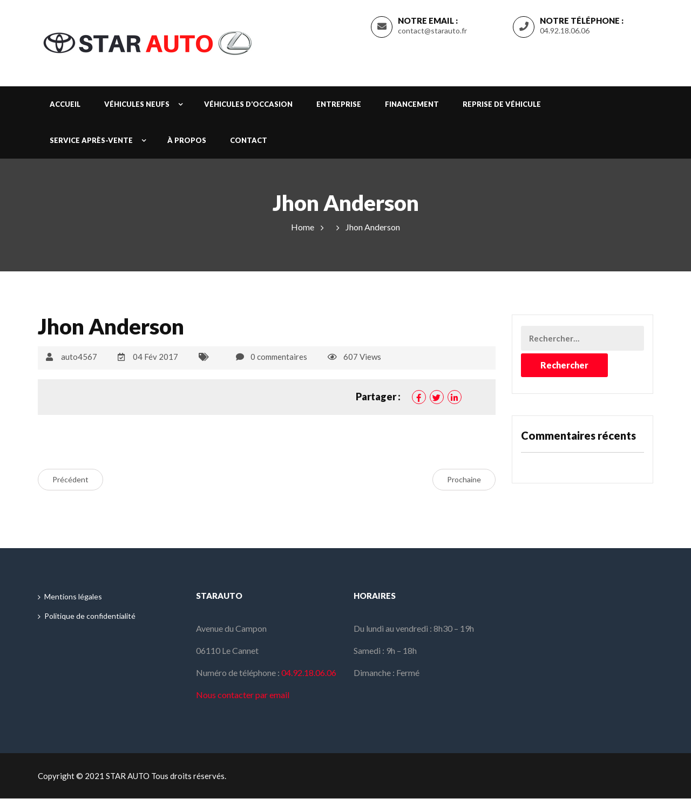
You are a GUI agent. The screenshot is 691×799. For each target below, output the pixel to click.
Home (302, 227)
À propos (186, 140)
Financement (412, 104)
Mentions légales (73, 596)
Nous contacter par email (242, 695)
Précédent (70, 479)
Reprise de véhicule (502, 104)
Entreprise (338, 104)
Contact (248, 140)
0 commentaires (278, 356)
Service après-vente (91, 140)
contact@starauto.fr (432, 30)
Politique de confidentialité (90, 615)
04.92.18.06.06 (565, 30)
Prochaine (464, 479)
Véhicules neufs (137, 104)
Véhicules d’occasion (248, 104)
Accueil (65, 104)
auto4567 (79, 356)
